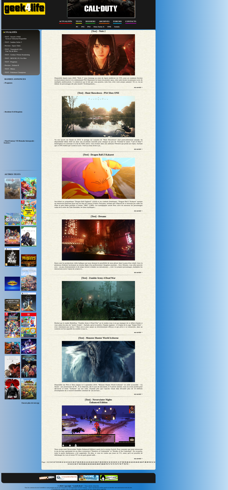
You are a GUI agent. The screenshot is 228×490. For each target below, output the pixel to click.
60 (84, 464)
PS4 (89, 27)
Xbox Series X (99, 27)
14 (69, 462)
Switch (116, 27)
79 (127, 464)
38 (123, 462)
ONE (109, 27)
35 (116, 462)
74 (115, 464)
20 (82, 462)
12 (64, 462)
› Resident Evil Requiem (13, 112)
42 (132, 462)
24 (91, 462)
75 (118, 464)
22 (87, 462)
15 (71, 462)
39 (125, 462)
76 (120, 464)
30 (105, 462)
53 (68, 464)
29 (103, 462)
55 (73, 464)
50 (150, 462)
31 (107, 462)
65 (95, 464)
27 (98, 462)
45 (138, 462)
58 (80, 464)
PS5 (83, 27)
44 (136, 462)
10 (60, 462)
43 (134, 462)
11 (62, 462)
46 (141, 462)
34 (114, 462)
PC (77, 27)
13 (67, 462)
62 (89, 464)
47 (143, 462)
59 (82, 464)
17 (76, 462)
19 (80, 462)
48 (145, 462)
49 (147, 462)
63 (91, 464)
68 (102, 464)
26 (96, 462)
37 (120, 462)
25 (94, 462)
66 (98, 464)
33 (111, 462)
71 (109, 464)
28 (100, 462)
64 (93, 464)
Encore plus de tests (30, 403)
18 (78, 462)
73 (113, 464)
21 (85, 462)
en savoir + (138, 87)
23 (89, 462)
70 (107, 464)
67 (100, 464)
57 (77, 464)
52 (154, 462)
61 (86, 464)
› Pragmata (8, 83)
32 (109, 462)
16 (73, 462)
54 (71, 464)
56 (75, 464)
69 (104, 464)
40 (127, 462)
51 (152, 462)
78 (124, 464)
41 (129, 462)
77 (122, 464)
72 (111, 464)
